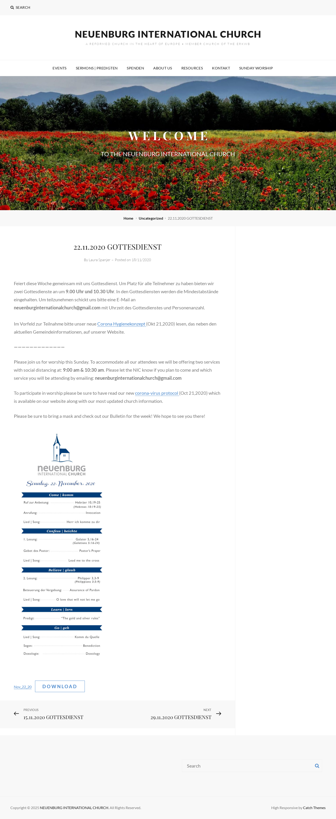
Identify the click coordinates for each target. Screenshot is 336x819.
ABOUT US (162, 68)
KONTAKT (221, 68)
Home (129, 218)
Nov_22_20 (23, 686)
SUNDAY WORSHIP (256, 68)
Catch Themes (314, 807)
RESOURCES (192, 68)
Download (59, 686)
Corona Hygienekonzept (121, 323)
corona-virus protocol (157, 393)
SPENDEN (135, 68)
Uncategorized (151, 218)
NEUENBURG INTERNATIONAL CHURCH (168, 34)
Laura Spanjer (99, 259)
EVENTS (59, 68)
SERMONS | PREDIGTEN (97, 68)
